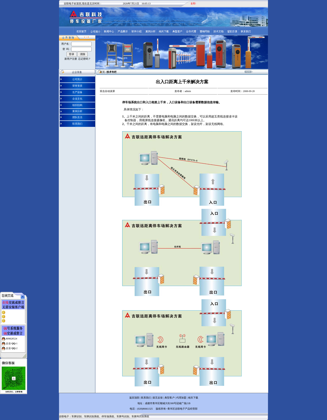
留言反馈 (158, 397)
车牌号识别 (123, 416)
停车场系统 (108, 416)
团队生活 (77, 117)
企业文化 (77, 98)
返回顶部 (134, 397)
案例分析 (77, 111)
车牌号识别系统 (140, 416)
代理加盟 (181, 397)
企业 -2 (11, 345)
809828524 (11, 336)
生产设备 (77, 92)
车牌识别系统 (91, 416)
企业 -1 (11, 340)
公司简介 (77, 79)
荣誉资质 (77, 85)
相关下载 (193, 397)
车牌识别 (77, 416)
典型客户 (169, 397)
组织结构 (77, 105)
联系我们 (77, 123)
